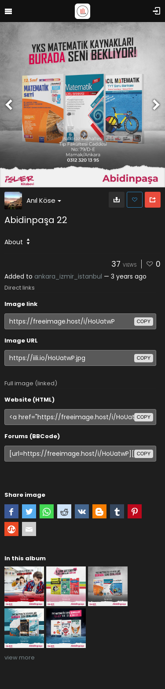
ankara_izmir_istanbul (68, 276)
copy (143, 321)
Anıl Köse (43, 200)
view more (19, 657)
